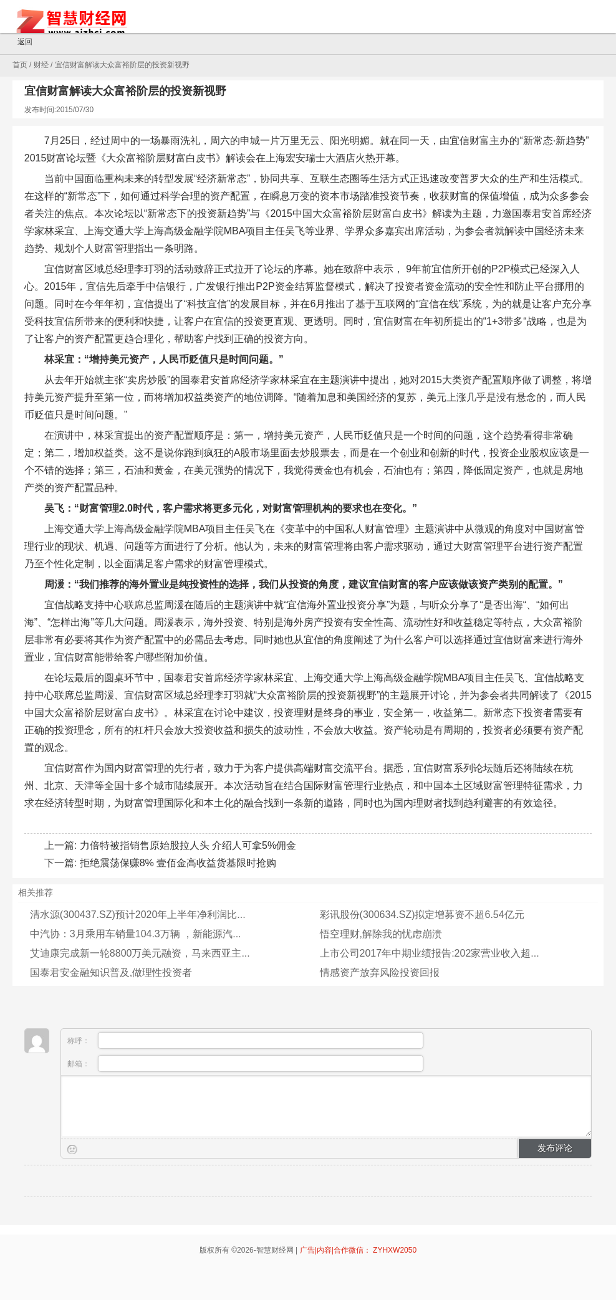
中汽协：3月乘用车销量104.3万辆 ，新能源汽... (135, 934)
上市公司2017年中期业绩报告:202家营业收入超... (429, 953)
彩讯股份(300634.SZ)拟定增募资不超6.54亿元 (422, 914)
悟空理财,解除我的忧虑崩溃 (381, 934)
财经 (41, 64)
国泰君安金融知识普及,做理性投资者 (111, 972)
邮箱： (245, 1063)
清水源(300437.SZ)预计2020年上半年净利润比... (138, 914)
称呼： (245, 1040)
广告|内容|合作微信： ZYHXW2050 (358, 1250)
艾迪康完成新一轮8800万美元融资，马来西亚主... (140, 953)
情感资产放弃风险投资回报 (380, 972)
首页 (19, 64)
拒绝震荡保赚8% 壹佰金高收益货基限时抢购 (178, 863)
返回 (19, 42)
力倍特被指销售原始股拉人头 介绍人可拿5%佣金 (188, 845)
